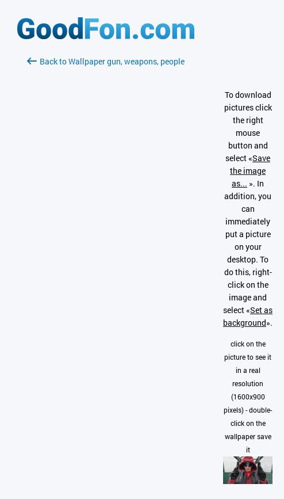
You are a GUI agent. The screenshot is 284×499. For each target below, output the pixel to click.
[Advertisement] (106, 204)
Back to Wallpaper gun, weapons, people (106, 61)
